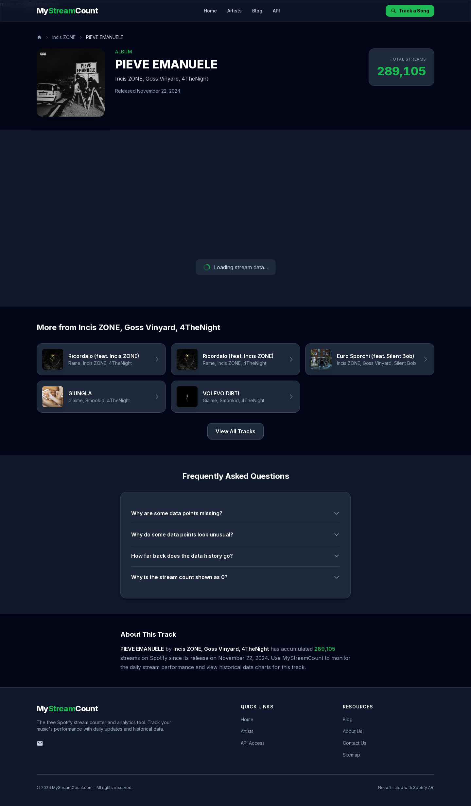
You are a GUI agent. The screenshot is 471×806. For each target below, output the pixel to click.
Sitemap (351, 755)
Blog (257, 10)
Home (210, 10)
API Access (253, 743)
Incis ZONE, (129, 78)
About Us (352, 731)
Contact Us (354, 743)
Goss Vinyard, (163, 78)
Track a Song (410, 10)
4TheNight (195, 78)
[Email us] (40, 743)
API (276, 10)
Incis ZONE (64, 37)
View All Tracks (235, 431)
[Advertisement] (235, 194)
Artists (234, 10)
